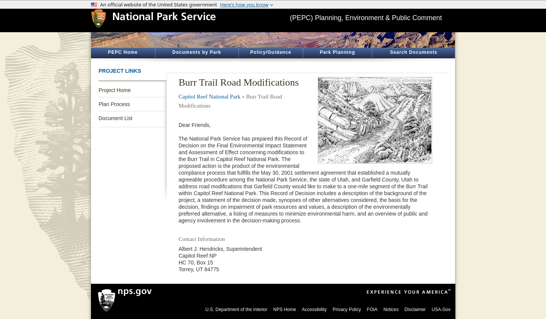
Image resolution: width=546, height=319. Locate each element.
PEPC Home (123, 52)
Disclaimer (415, 309)
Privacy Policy (347, 309)
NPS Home (284, 309)
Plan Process (114, 104)
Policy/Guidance (270, 52)
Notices (391, 309)
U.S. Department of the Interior (236, 309)
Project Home (115, 90)
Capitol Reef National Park (209, 97)
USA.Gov (440, 309)
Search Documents (414, 52)
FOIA (372, 309)
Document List (115, 118)
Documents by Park (196, 52)
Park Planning (337, 52)
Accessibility (314, 309)
